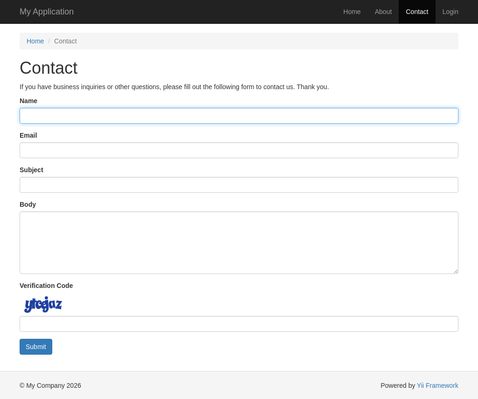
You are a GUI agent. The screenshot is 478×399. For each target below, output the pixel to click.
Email (28, 135)
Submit (36, 346)
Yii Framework (437, 385)
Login (450, 11)
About (383, 11)
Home (352, 11)
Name (28, 101)
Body (28, 204)
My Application (47, 11)
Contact (417, 11)
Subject (31, 170)
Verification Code (46, 285)
